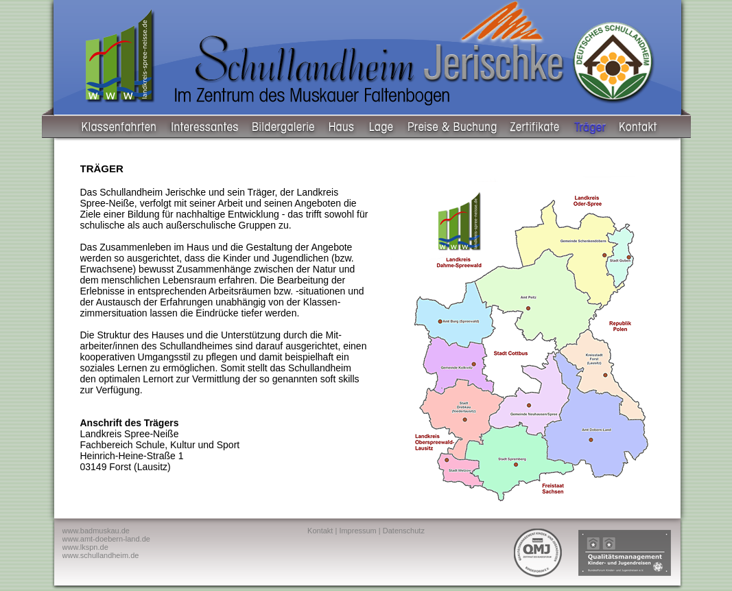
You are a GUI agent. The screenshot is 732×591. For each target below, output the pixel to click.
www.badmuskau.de (96, 530)
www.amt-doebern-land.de (106, 539)
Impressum (357, 530)
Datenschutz (404, 530)
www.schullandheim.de (100, 555)
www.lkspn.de (85, 547)
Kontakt (320, 530)
